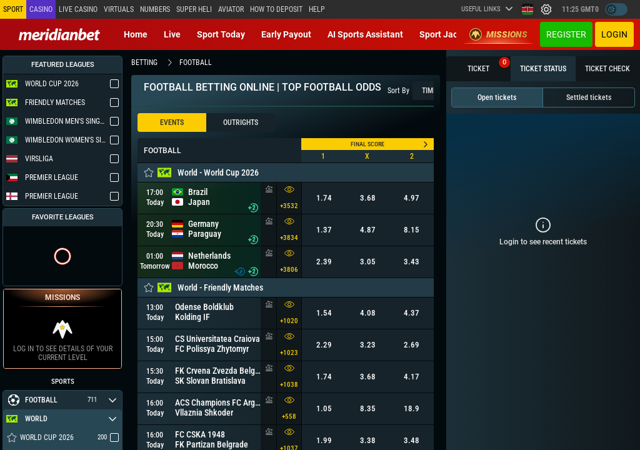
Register (566, 34)
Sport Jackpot (447, 34)
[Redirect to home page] (59, 34)
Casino (40, 9)
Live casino (78, 9)
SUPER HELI (194, 9)
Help (317, 9)
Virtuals (119, 9)
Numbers (155, 9)
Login (614, 34)
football (195, 62)
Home (136, 34)
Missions (498, 34)
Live (172, 34)
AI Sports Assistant (365, 34)
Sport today (221, 34)
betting (144, 62)
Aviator (231, 9)
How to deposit (276, 9)
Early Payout (286, 34)
